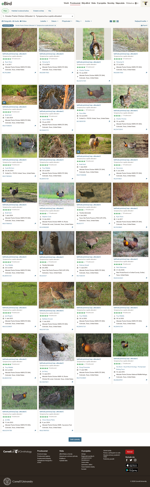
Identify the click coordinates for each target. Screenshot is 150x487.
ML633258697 (7, 326)
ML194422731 (44, 130)
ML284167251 (7, 276)
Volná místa (85, 462)
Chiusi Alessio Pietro (48, 420)
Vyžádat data (63, 460)
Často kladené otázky (88, 467)
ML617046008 (81, 175)
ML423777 (80, 223)
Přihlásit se (130, 3)
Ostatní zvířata (38, 11)
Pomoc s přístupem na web (111, 453)
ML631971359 (44, 329)
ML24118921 (118, 179)
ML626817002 (118, 72)
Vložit (66, 3)
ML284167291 (118, 326)
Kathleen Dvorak (47, 319)
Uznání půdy (107, 450)
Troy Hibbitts (46, 168)
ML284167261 (7, 378)
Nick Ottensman (121, 267)
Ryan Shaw (8, 62)
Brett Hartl (8, 115)
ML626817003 (44, 72)
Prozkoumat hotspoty (44, 458)
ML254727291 (81, 81)
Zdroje (83, 454)
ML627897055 (44, 430)
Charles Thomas (84, 70)
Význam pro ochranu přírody (68, 456)
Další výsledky (75, 439)
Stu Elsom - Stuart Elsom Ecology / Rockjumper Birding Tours (131, 368)
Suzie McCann (9, 168)
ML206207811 (118, 380)
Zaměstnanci (85, 460)
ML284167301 (44, 179)
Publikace (62, 458)
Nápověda (120, 3)
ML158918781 (81, 121)
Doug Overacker (84, 367)
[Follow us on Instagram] (135, 460)
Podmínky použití (108, 459)
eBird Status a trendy (65, 454)
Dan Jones (119, 168)
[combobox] (38, 16)
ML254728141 (118, 129)
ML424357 (43, 276)
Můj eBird (86, 3)
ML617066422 (7, 223)
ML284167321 (81, 326)
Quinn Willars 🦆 (47, 119)
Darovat (129, 452)
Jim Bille (7, 420)
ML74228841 (118, 227)
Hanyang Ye (46, 62)
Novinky (110, 3)
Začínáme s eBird (86, 464)
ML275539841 (81, 378)
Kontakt (83, 469)
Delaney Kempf (84, 265)
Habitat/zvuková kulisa (20, 11)
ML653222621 (118, 278)
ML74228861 (7, 72)
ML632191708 (7, 430)
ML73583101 (81, 276)
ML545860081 (44, 227)
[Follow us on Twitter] (131, 460)
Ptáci (5, 11)
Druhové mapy (42, 454)
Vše (49, 11)
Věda (93, 3)
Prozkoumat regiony (43, 456)
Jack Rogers (9, 316)
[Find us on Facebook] (126, 460)
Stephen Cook (46, 216)
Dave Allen (82, 113)
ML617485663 (7, 176)
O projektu (101, 3)
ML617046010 (7, 126)
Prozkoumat (75, 3)
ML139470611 (44, 382)
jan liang (44, 371)
